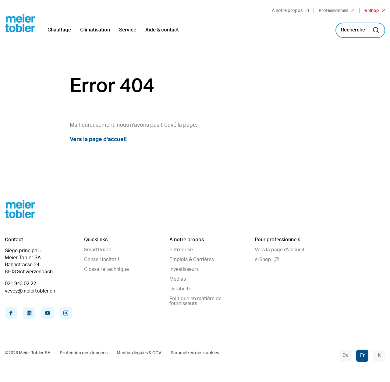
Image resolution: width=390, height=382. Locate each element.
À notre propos (290, 11)
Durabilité (180, 288)
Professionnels (336, 11)
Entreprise (181, 249)
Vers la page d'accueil (98, 139)
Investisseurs (184, 269)
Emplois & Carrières (191, 259)
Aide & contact (162, 29)
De (345, 355)
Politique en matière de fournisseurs (195, 301)
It (379, 355)
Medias (177, 279)
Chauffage (59, 29)
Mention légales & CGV (139, 353)
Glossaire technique (106, 269)
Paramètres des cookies (195, 353)
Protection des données (84, 353)
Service (127, 29)
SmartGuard (98, 249)
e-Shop (374, 11)
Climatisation (95, 29)
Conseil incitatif (101, 259)
